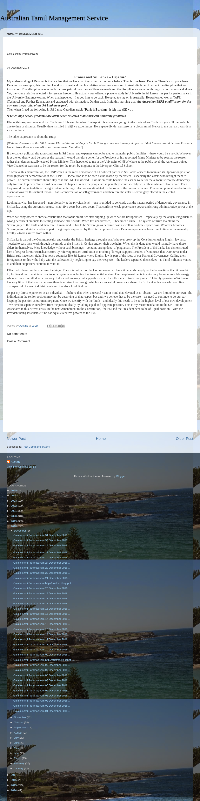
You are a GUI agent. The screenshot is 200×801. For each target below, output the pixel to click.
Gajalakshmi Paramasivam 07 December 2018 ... (41, 664)
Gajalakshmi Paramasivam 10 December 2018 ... (41, 649)
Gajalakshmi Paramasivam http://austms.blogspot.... (43, 583)
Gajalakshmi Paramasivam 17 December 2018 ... (41, 598)
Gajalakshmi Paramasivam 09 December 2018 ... (41, 654)
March (18, 758)
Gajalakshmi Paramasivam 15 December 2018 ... (41, 608)
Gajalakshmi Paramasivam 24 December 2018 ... (41, 562)
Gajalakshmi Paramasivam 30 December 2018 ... (41, 540)
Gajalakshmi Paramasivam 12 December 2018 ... (41, 634)
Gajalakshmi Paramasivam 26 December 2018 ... (41, 557)
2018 (14, 526)
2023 (14, 500)
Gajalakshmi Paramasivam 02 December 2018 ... (41, 700)
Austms (15, 461)
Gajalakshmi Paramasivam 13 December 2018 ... (41, 623)
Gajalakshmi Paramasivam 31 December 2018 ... (41, 535)
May (17, 748)
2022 (14, 505)
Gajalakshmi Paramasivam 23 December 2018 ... (41, 567)
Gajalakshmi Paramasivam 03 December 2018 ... (41, 695)
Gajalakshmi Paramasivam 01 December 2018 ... (41, 710)
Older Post (184, 439)
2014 (14, 790)
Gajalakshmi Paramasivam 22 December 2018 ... (41, 572)
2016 (14, 779)
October (19, 722)
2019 (14, 521)
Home (101, 439)
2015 (14, 785)
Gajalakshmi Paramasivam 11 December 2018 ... (41, 639)
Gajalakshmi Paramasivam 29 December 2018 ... (41, 545)
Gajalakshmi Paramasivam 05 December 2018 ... (41, 685)
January (19, 768)
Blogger (120, 476)
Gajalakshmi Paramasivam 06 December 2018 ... (41, 675)
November (20, 717)
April (17, 753)
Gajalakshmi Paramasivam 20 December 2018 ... (41, 588)
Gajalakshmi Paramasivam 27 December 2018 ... (41, 552)
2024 (14, 495)
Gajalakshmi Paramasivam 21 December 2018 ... (41, 578)
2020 (14, 516)
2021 (14, 510)
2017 (14, 774)
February (19, 763)
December (20, 530)
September (21, 727)
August (18, 732)
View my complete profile (21, 466)
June (17, 742)
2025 (14, 490)
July (16, 737)
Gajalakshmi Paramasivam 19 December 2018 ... (41, 593)
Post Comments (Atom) (36, 446)
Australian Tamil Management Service (54, 18)
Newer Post (16, 439)
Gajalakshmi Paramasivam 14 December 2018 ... (41, 618)
